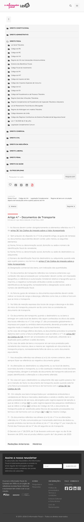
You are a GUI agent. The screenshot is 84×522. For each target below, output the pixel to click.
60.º (28, 406)
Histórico (37, 444)
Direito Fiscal (15, 41)
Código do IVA (16, 56)
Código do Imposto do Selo (20, 79)
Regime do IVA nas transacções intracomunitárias (28, 60)
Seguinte (71, 206)
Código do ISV (16, 90)
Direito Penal (15, 157)
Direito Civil (15, 138)
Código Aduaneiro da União (20, 113)
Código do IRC (16, 52)
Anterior (12, 206)
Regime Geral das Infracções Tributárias (24, 98)
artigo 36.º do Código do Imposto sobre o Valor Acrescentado (38, 230)
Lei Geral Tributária (17, 45)
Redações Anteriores (18, 444)
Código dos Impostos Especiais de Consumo (26, 83)
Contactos (68, 484)
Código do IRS (16, 49)
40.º (47, 412)
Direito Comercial (17, 131)
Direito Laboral (16, 151)
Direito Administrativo (19, 35)
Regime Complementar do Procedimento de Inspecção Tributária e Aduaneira (37, 102)
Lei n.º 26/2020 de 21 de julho (21, 121)
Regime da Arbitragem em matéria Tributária (26, 109)
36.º (42, 412)
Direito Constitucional (19, 28)
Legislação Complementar (39, 198)
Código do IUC (16, 87)
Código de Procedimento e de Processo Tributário (28, 94)
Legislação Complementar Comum (23, 125)
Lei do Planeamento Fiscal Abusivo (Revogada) (27, 106)
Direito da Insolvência (19, 144)
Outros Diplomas (17, 170)
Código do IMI (16, 71)
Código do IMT (16, 75)
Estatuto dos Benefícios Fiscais (21, 64)
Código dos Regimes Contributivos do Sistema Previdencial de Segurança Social (38, 117)
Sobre (50, 484)
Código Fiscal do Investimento (21, 68)
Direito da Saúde (16, 164)
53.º (28, 403)
